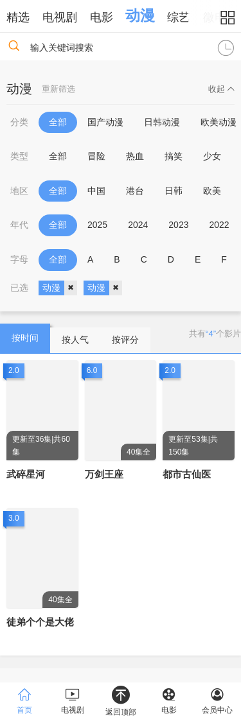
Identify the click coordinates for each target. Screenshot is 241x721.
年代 (19, 225)
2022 (219, 225)
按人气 (75, 339)
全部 (58, 122)
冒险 (96, 156)
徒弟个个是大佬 (40, 621)
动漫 (140, 15)
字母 (19, 259)
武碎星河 (25, 474)
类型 (19, 156)
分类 (19, 122)
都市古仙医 (187, 474)
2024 (138, 225)
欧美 (212, 191)
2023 (178, 225)
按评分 (125, 339)
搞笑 (174, 156)
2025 (97, 225)
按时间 (25, 338)
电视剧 (59, 17)
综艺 (178, 17)
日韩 (174, 191)
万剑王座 (104, 474)
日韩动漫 (162, 122)
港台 (135, 191)
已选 (19, 287)
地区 (19, 191)
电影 (101, 17)
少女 (212, 156)
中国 (96, 191)
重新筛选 (58, 89)
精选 (18, 17)
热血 (135, 156)
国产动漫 (105, 122)
